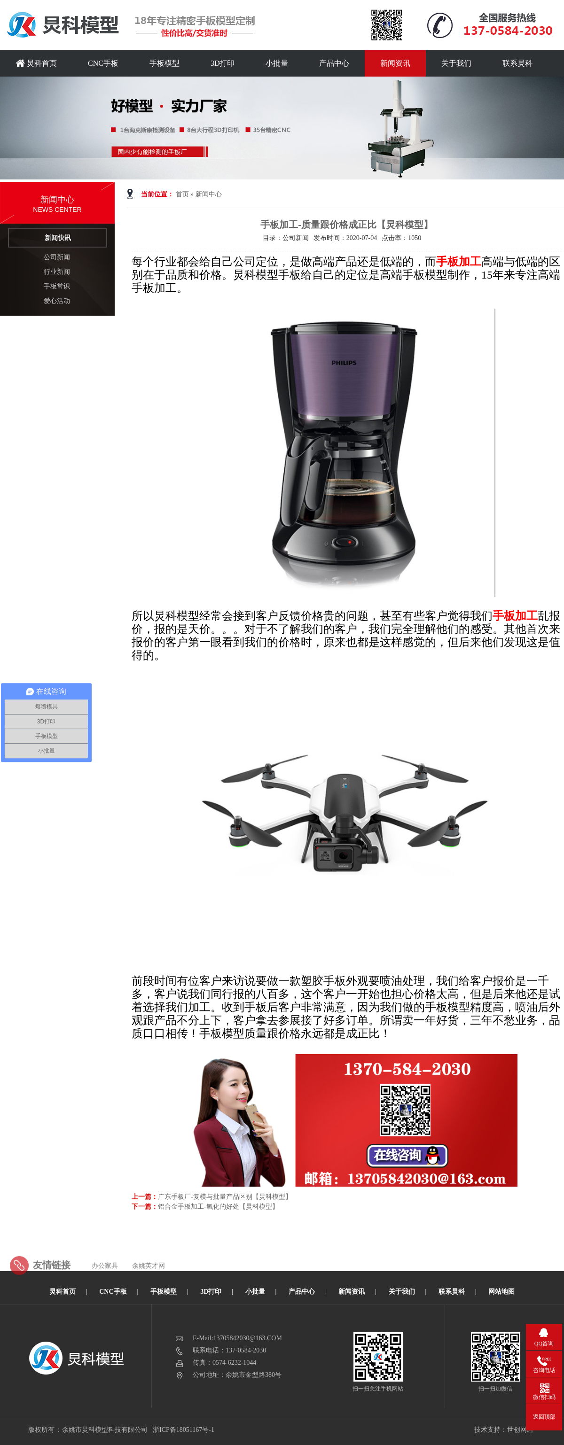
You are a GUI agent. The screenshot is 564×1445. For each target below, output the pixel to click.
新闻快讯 (58, 237)
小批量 (277, 63)
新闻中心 (209, 194)
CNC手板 (103, 63)
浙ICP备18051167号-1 (184, 1429)
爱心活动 (57, 300)
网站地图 (501, 1291)
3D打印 (223, 63)
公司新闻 (57, 257)
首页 (182, 194)
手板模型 (164, 63)
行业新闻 (57, 271)
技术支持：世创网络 (503, 1429)
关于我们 (456, 63)
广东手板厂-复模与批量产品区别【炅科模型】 (225, 1196)
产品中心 (334, 63)
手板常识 (57, 286)
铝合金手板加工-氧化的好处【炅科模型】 (218, 1206)
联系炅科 (517, 63)
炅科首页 (36, 63)
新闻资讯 (395, 63)
